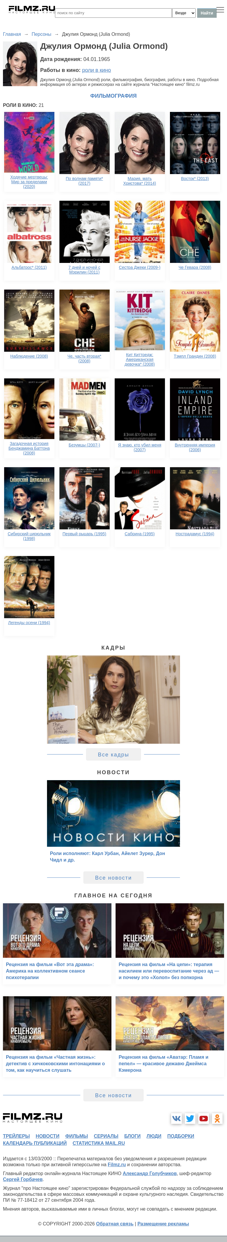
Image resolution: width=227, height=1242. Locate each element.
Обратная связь (115, 1223)
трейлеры (16, 1136)
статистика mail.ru (99, 1143)
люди (154, 1136)
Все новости (113, 878)
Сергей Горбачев (23, 1179)
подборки (180, 1136)
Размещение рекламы (163, 1223)
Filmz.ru (117, 1164)
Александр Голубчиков (150, 1173)
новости (47, 1136)
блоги (132, 1136)
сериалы (106, 1136)
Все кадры (113, 755)
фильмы (76, 1136)
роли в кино (96, 70)
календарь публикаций (35, 1143)
